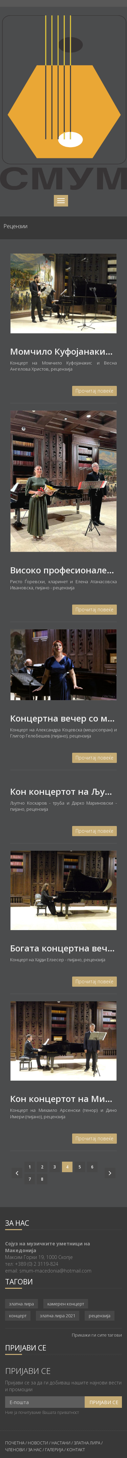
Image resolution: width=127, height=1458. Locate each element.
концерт (17, 1316)
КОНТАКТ (76, 1450)
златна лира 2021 (57, 1316)
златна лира (21, 1304)
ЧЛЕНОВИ (15, 1450)
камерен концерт (65, 1304)
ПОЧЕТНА (14, 1443)
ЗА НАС (34, 1450)
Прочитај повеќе (94, 391)
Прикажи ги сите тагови (97, 1335)
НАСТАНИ (60, 1443)
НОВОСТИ (38, 1443)
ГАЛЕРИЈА (54, 1450)
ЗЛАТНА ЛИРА (87, 1443)
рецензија (99, 1316)
